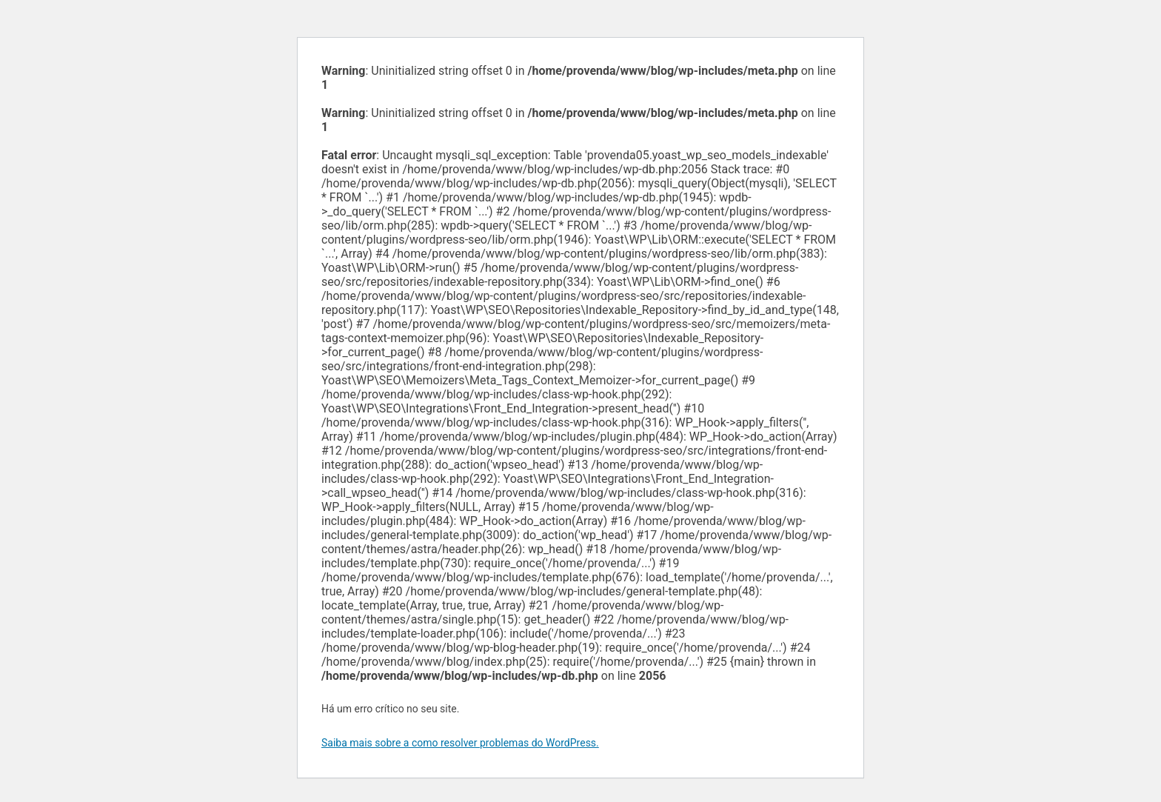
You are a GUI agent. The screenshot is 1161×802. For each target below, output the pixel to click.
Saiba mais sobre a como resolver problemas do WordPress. (460, 743)
